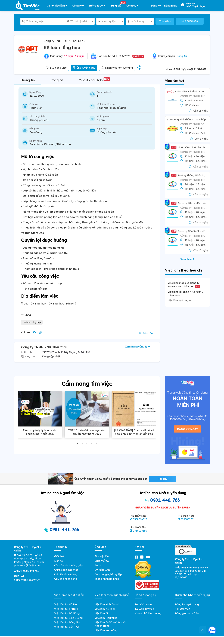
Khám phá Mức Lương (148, 613)
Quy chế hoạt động (65, 578)
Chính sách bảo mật (66, 569)
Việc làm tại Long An (180, 300)
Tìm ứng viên (182, 609)
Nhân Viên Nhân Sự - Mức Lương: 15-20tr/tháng (189, 147)
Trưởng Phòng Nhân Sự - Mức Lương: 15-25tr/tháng (189, 175)
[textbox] (80, 21)
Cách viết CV (102, 560)
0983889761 (188, 519)
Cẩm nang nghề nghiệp (108, 574)
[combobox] (80, 21)
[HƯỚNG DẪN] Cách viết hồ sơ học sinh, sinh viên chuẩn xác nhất (134, 433)
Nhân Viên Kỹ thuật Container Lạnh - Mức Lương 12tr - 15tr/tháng (187, 91)
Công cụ (132, 5)
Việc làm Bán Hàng (106, 630)
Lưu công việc (56, 67)
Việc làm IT (101, 613)
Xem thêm (187, 259)
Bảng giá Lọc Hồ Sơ (187, 613)
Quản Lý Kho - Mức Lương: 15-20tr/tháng (189, 203)
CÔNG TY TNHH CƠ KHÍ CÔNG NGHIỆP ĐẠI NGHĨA (194, 124)
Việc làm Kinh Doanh (107, 604)
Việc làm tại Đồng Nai (67, 622)
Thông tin (27, 80)
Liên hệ (58, 560)
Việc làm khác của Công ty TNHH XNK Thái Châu (184, 284)
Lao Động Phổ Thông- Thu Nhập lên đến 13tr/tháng (187, 119)
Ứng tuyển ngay (84, 67)
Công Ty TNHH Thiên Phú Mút (194, 152)
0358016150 (140, 530)
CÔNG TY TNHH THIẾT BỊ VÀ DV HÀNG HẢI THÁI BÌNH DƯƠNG (194, 96)
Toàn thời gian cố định (111, 107)
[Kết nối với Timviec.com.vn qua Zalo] (212, 630)
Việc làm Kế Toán (105, 609)
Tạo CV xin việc (144, 604)
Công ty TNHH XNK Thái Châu (64, 41)
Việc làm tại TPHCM (66, 609)
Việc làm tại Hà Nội (65, 604)
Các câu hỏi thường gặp (68, 565)
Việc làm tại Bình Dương (68, 618)
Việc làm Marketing (106, 618)
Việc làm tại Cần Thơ (66, 627)
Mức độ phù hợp (94, 80)
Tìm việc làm (102, 556)
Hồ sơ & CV (97, 5)
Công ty (78, 5)
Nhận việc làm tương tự (117, 67)
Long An (182, 56)
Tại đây (162, 478)
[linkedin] (142, 557)
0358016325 (140, 519)
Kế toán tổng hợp (32, 322)
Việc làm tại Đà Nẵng (67, 613)
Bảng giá (117, 5)
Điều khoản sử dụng (65, 574)
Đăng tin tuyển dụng (187, 604)
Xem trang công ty (137, 346)
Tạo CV (99, 565)
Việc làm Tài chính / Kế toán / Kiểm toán (185, 293)
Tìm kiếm (165, 21)
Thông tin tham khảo (107, 578)
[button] (77, 443)
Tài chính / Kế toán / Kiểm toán (50, 144)
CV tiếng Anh (102, 569)
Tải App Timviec (144, 609)
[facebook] (137, 557)
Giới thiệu (59, 556)
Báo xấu (146, 333)
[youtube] (148, 557)
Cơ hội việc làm (57, 5)
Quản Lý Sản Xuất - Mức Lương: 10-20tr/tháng (189, 231)
